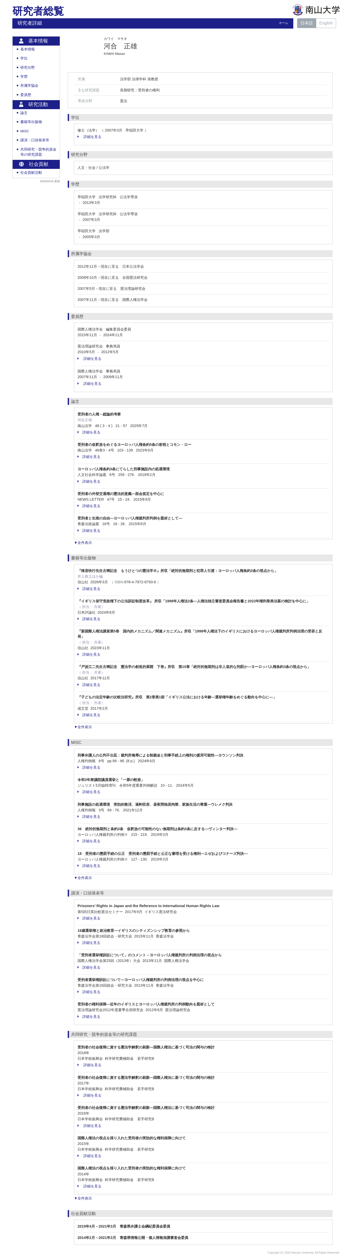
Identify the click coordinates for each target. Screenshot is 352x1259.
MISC (24, 131)
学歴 (24, 77)
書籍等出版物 (31, 122)
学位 (24, 58)
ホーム (283, 23)
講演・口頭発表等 (34, 140)
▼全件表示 (83, 543)
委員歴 (25, 95)
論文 (24, 113)
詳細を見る (89, 137)
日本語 (307, 23)
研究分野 (27, 68)
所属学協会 (29, 86)
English (326, 23)
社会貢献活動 (31, 173)
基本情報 (27, 49)
